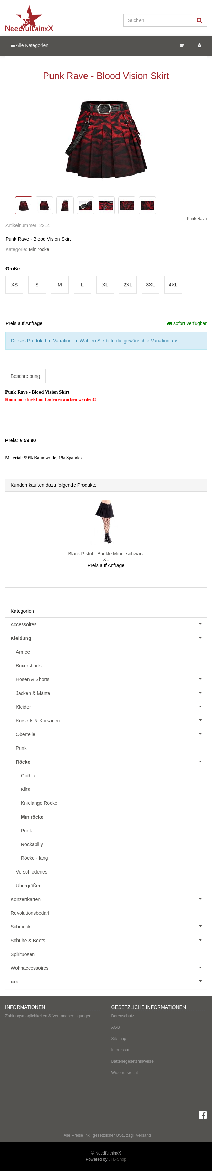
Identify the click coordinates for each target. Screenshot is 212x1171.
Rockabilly (32, 844)
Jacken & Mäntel (111, 692)
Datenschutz (122, 1016)
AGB (115, 1027)
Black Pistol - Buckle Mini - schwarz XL (106, 556)
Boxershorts (29, 665)
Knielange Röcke (39, 803)
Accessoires (109, 624)
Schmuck (109, 926)
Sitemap (118, 1038)
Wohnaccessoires (109, 967)
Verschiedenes (31, 872)
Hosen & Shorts (111, 679)
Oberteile (111, 734)
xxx (109, 981)
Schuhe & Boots (109, 940)
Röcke (111, 761)
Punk (21, 748)
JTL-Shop (117, 1159)
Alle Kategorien (29, 45)
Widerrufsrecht (124, 1072)
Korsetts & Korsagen (111, 720)
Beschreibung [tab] (25, 376)
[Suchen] (157, 20)
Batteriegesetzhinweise (132, 1061)
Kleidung (109, 637)
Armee (23, 652)
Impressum (121, 1050)
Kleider (111, 706)
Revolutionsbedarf (30, 913)
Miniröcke (39, 249)
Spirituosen (23, 954)
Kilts (25, 789)
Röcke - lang (34, 858)
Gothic (28, 775)
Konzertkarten (109, 898)
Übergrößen (29, 885)
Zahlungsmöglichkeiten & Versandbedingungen (48, 1016)
